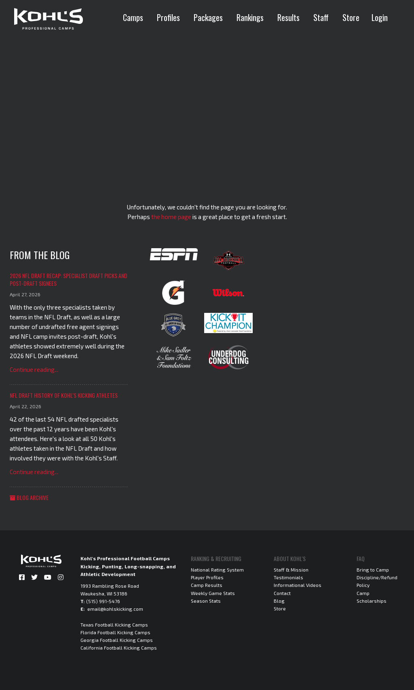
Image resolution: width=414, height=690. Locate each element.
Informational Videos (297, 585)
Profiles (168, 17)
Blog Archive (29, 497)
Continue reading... (34, 369)
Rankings (250, 17)
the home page (171, 216)
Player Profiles (207, 577)
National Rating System (217, 569)
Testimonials (288, 577)
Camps (133, 17)
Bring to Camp (373, 569)
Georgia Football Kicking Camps (116, 640)
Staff (321, 17)
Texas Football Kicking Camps (114, 624)
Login (380, 17)
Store (350, 17)
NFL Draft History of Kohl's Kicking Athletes (64, 395)
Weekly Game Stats (213, 593)
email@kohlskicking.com (115, 609)
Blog (279, 600)
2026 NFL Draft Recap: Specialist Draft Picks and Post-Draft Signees (68, 279)
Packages (208, 17)
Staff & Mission (291, 569)
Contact (282, 593)
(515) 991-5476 (103, 601)
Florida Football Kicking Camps (115, 632)
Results (288, 17)
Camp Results (206, 585)
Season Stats (206, 600)
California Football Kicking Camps (118, 647)
